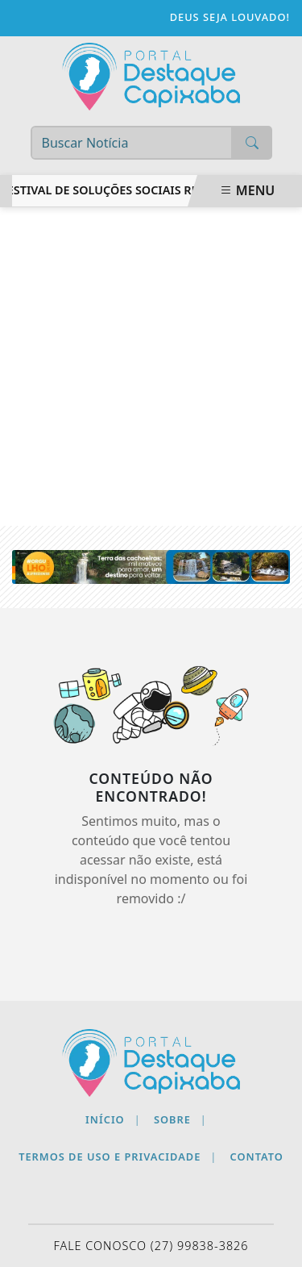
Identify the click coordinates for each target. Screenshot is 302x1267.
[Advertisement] (151, 366)
